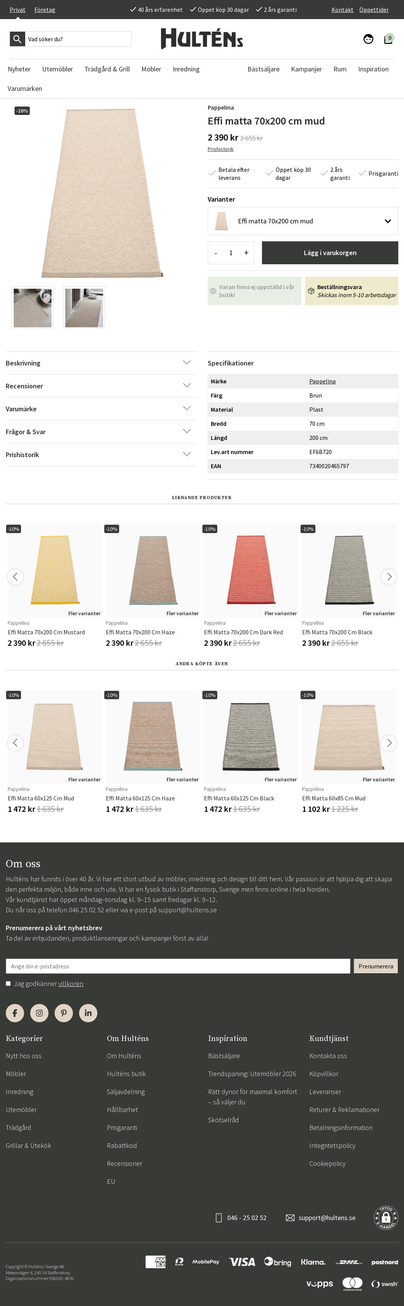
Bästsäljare (224, 1055)
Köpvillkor (323, 1073)
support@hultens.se (187, 909)
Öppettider (374, 9)
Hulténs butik (126, 1073)
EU (111, 1181)
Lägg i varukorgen (330, 252)
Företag (44, 9)
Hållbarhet (122, 1109)
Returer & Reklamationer (344, 1109)
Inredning (19, 1091)
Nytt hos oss (24, 1055)
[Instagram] (39, 1013)
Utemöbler (21, 1109)
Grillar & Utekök (28, 1145)
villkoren (70, 983)
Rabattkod (122, 1145)
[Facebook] (15, 1013)
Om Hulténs (124, 1055)
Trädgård (18, 1127)
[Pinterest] (64, 1013)
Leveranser (325, 1091)
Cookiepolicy (327, 1163)
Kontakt (342, 9)
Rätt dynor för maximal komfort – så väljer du (252, 1096)
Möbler (16, 1073)
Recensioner (124, 1163)
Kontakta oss (328, 1055)
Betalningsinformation (341, 1127)
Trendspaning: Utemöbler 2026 (252, 1073)
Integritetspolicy (332, 1145)
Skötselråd (223, 1119)
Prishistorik (221, 148)
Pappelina (221, 107)
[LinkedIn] (88, 1013)
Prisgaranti (122, 1127)
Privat (18, 9)
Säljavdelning (126, 1091)
